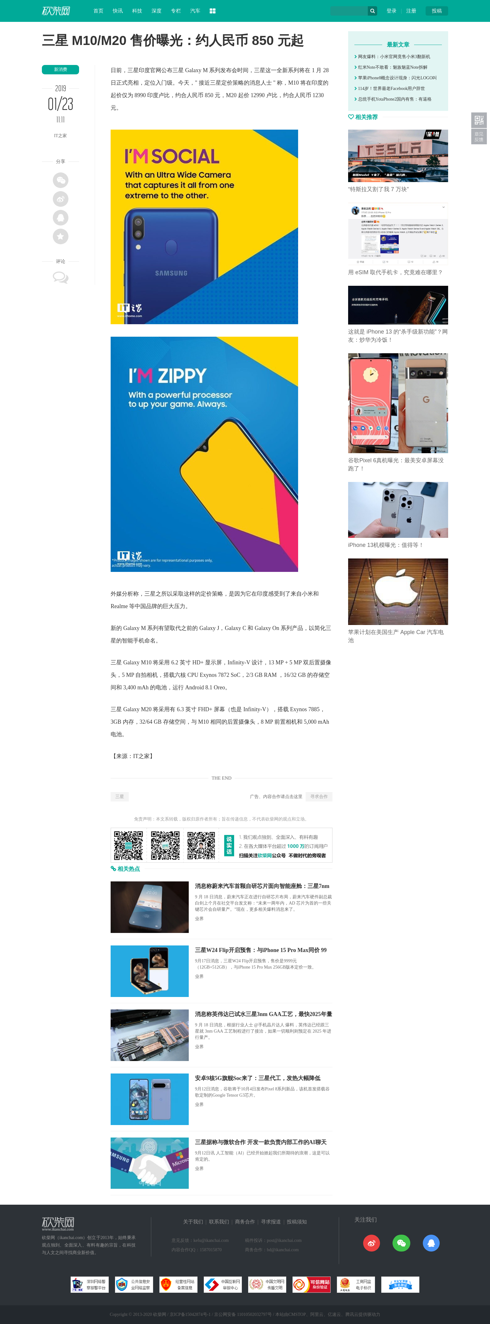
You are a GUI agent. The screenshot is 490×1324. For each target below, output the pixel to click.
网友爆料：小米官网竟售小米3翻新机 (392, 56)
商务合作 (245, 1221)
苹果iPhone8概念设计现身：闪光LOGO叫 (395, 78)
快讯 (118, 10)
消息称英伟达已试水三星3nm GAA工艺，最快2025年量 (263, 1014)
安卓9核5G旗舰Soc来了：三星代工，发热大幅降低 (257, 1078)
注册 (411, 10)
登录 (392, 10)
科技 (137, 10)
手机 (138, 640)
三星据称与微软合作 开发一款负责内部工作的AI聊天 (261, 1142)
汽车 (195, 10)
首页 (98, 10)
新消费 (60, 69)
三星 (119, 796)
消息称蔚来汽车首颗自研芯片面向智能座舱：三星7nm (262, 886)
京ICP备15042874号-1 (190, 1314)
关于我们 (193, 1221)
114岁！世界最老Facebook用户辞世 (389, 88)
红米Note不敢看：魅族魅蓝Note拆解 (391, 67)
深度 (157, 10)
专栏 (176, 10)
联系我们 (219, 1221)
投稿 (437, 10)
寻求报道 (271, 1221)
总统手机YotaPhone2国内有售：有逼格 (393, 99)
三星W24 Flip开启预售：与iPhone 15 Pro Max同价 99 (261, 950)
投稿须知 (297, 1221)
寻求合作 (319, 796)
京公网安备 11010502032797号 (243, 1314)
